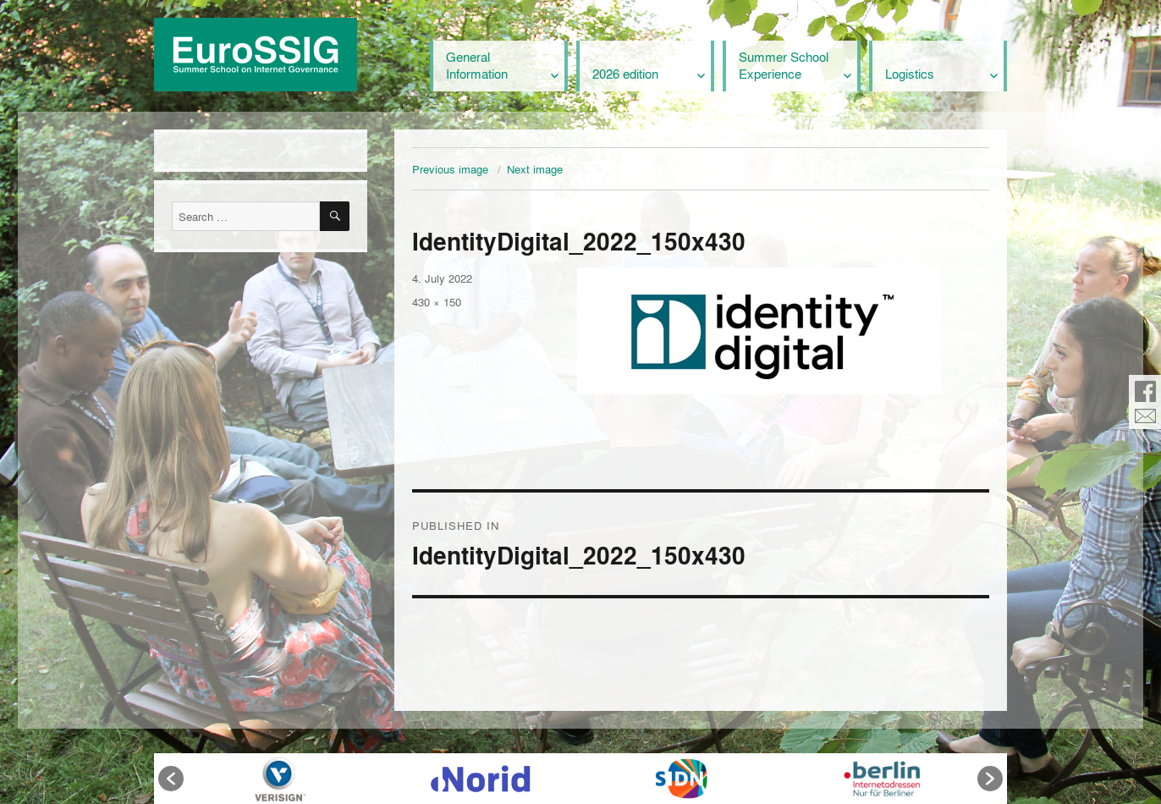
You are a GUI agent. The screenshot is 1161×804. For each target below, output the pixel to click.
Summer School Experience (783, 65)
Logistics (909, 73)
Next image (535, 169)
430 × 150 (436, 302)
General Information (477, 65)
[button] (171, 778)
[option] (280, 778)
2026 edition (625, 73)
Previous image (450, 169)
